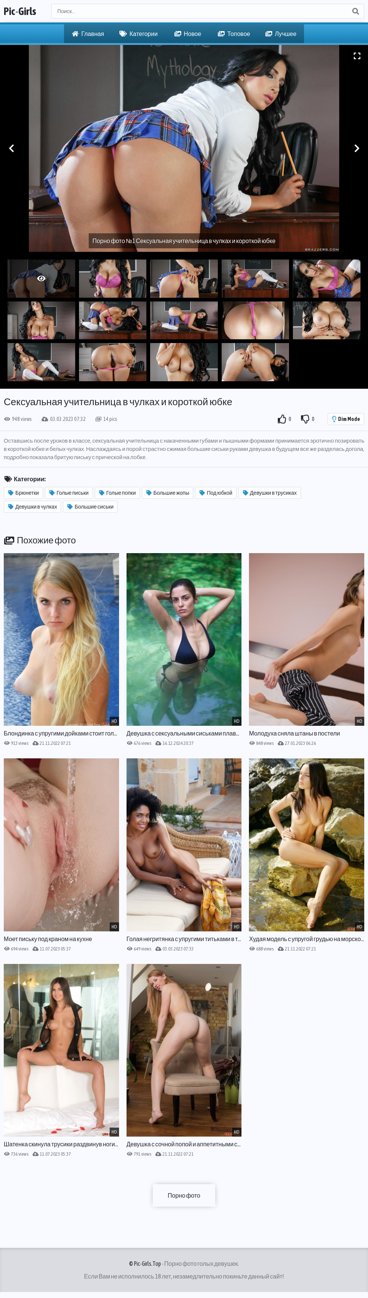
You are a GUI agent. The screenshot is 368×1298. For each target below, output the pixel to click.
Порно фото (184, 1195)
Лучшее (280, 33)
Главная (88, 33)
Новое (187, 33)
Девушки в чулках (32, 506)
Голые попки (117, 492)
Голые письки (69, 492)
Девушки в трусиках (270, 492)
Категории (138, 33)
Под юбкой (216, 492)
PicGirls (20, 11)
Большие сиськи (90, 506)
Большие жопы (167, 492)
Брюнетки (23, 492)
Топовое (234, 33)
